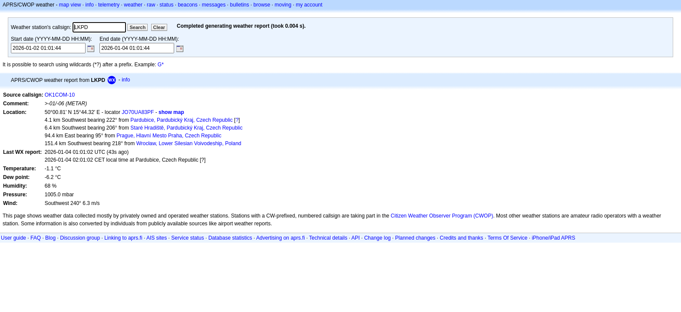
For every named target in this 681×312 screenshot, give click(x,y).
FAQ (35, 238)
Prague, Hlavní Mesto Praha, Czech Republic (168, 136)
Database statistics (230, 238)
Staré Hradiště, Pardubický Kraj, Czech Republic (186, 128)
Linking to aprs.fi (123, 238)
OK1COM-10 (60, 95)
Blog (50, 238)
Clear (159, 27)
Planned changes (415, 238)
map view (70, 5)
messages (214, 5)
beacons (187, 5)
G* (161, 65)
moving (282, 5)
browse (262, 5)
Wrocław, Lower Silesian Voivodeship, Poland (188, 143)
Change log (377, 238)
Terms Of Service (507, 238)
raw (151, 5)
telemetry (108, 5)
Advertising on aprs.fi (280, 238)
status (166, 5)
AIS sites (156, 238)
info (90, 5)
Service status (187, 238)
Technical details (328, 238)
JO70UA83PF (138, 112)
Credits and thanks (461, 238)
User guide (13, 238)
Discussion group (80, 238)
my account (309, 5)
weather (133, 5)
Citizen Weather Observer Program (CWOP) (442, 216)
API (355, 238)
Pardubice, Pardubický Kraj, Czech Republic (181, 120)
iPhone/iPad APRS (553, 238)
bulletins (239, 5)
